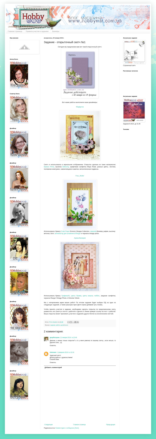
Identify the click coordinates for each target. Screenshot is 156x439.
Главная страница (15, 31)
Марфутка (80, 107)
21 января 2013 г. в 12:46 (68, 337)
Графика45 (65, 296)
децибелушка (54, 337)
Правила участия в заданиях (37, 31)
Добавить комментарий (53, 367)
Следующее (48, 424)
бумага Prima (49, 167)
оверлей (93, 231)
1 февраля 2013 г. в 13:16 (65, 352)
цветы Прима (76, 296)
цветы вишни (87, 296)
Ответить (53, 345)
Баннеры (55, 31)
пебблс (96, 296)
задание (52, 325)
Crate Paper (65, 231)
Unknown (53, 352)
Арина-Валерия (80, 238)
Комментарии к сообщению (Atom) (67, 428)
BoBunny (66, 167)
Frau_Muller (80, 176)
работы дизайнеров (62, 325)
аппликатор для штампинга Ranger (68, 233)
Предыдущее (110, 424)
